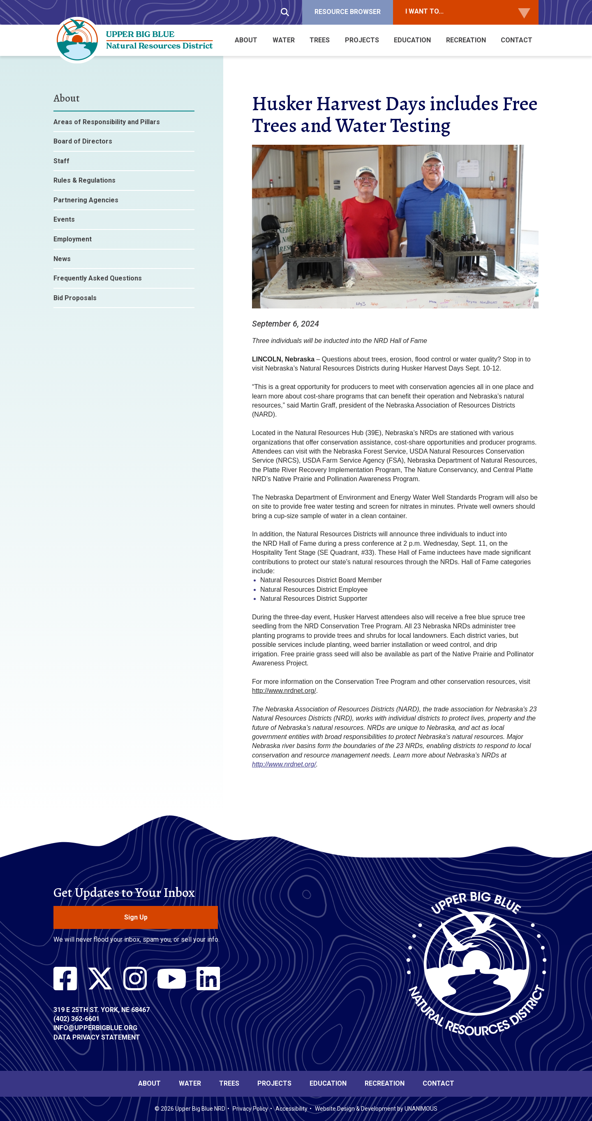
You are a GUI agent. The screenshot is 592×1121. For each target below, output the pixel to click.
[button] (395, 314)
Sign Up (136, 917)
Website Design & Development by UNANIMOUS (376, 1108)
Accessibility (291, 1108)
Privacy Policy (250, 1108)
